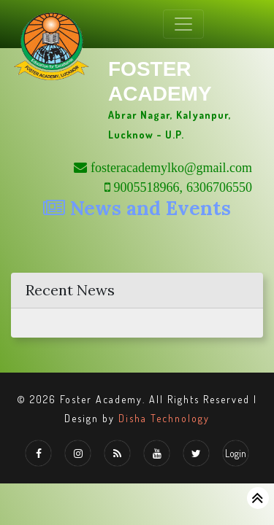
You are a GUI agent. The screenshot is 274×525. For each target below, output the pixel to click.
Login (235, 453)
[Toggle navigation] (183, 24)
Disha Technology (164, 418)
